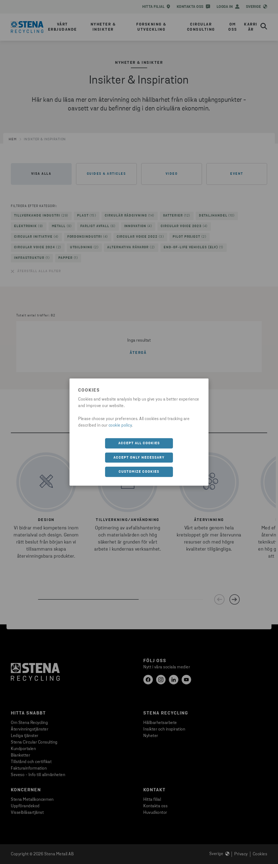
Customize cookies (139, 472)
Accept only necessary (139, 457)
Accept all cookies (139, 443)
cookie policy (120, 425)
